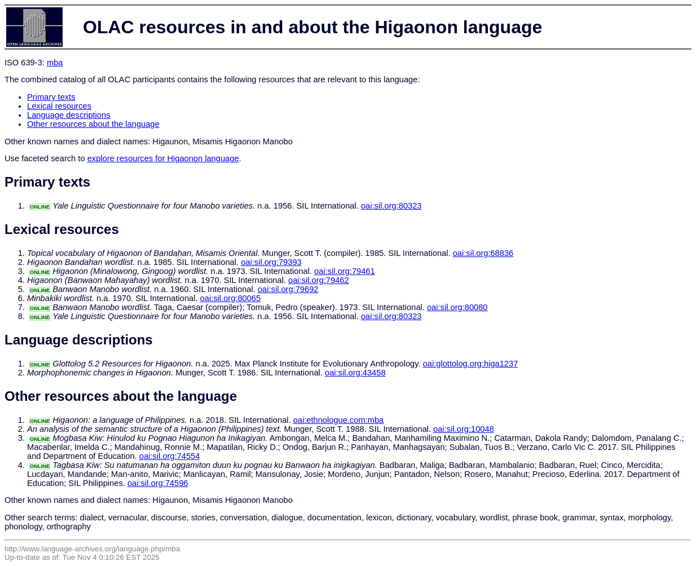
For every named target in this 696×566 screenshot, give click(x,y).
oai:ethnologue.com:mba (338, 420)
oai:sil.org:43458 (355, 372)
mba (55, 62)
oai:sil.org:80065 (230, 298)
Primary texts (51, 96)
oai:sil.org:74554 (169, 456)
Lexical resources (59, 105)
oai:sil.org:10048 (463, 429)
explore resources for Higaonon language (163, 158)
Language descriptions (69, 115)
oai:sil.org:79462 (318, 280)
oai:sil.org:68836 (483, 253)
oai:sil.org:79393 (271, 262)
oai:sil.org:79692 (288, 289)
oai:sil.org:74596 (157, 483)
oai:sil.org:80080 (457, 307)
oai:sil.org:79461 (344, 271)
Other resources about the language (93, 124)
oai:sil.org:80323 (391, 205)
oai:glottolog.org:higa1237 (470, 363)
